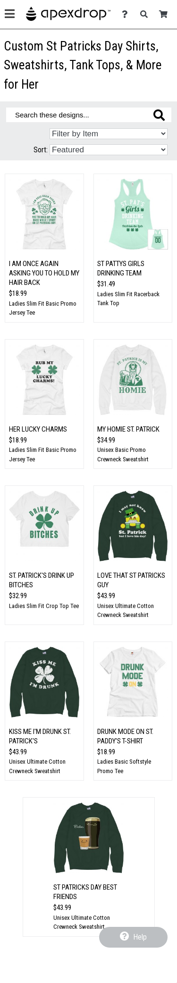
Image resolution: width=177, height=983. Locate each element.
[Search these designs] (88, 115)
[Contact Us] (127, 14)
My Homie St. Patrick (128, 429)
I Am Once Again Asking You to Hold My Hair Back (44, 273)
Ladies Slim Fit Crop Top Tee (44, 605)
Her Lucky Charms (38, 429)
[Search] (146, 14)
